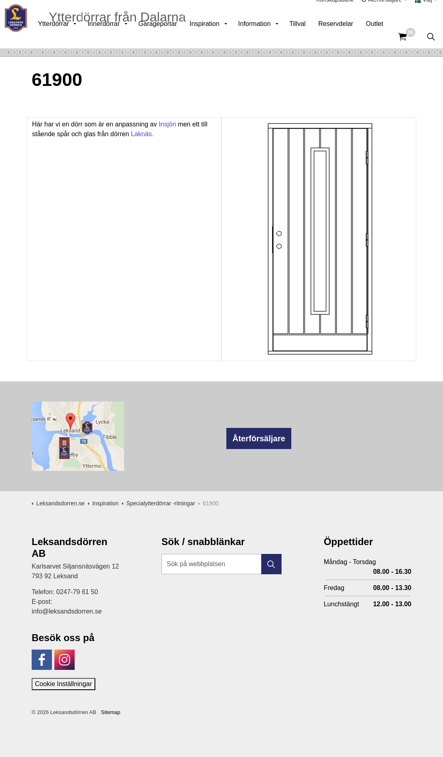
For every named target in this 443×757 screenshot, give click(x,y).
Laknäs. (141, 133)
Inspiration (218, 36)
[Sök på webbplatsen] (221, 564)
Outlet (388, 36)
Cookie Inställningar (63, 683)
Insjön (167, 124)
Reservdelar (349, 36)
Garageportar (171, 36)
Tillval (311, 36)
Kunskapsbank (335, 12)
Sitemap (110, 712)
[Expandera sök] (431, 36)
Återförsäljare (259, 438)
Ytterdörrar (67, 36)
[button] (271, 564)
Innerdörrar (117, 36)
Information (268, 36)
